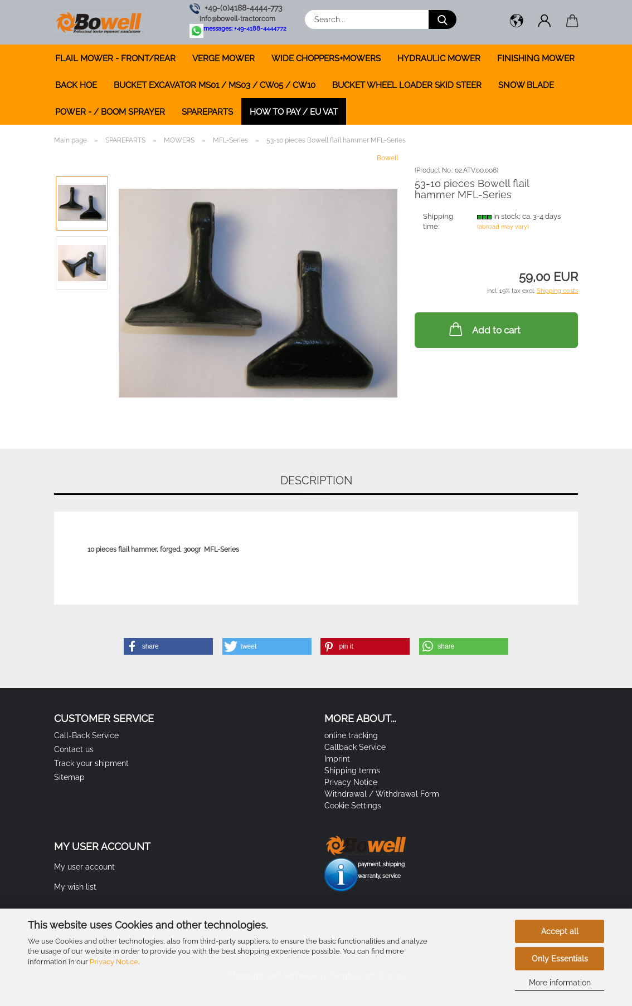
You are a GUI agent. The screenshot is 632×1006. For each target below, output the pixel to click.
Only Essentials (560, 958)
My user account (84, 866)
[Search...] (442, 19)
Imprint (337, 758)
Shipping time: (438, 221)
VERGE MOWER (223, 58)
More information (560, 982)
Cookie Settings (352, 805)
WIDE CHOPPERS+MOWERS (326, 58)
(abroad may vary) (503, 226)
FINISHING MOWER (536, 58)
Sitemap (69, 777)
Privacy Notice (114, 962)
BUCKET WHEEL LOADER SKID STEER (407, 85)
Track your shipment (91, 763)
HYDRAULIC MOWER (438, 58)
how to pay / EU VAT (294, 112)
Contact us (74, 749)
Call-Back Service (86, 735)
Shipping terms (352, 770)
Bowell (387, 158)
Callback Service (355, 747)
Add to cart (484, 329)
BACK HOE (76, 85)
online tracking (351, 735)
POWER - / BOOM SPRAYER (110, 112)
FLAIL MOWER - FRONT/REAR (115, 58)
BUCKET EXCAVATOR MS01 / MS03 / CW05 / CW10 (214, 85)
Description (316, 480)
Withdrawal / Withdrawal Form (381, 793)
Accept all (559, 931)
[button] (517, 22)
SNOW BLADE (526, 85)
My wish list (75, 886)
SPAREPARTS (207, 112)
